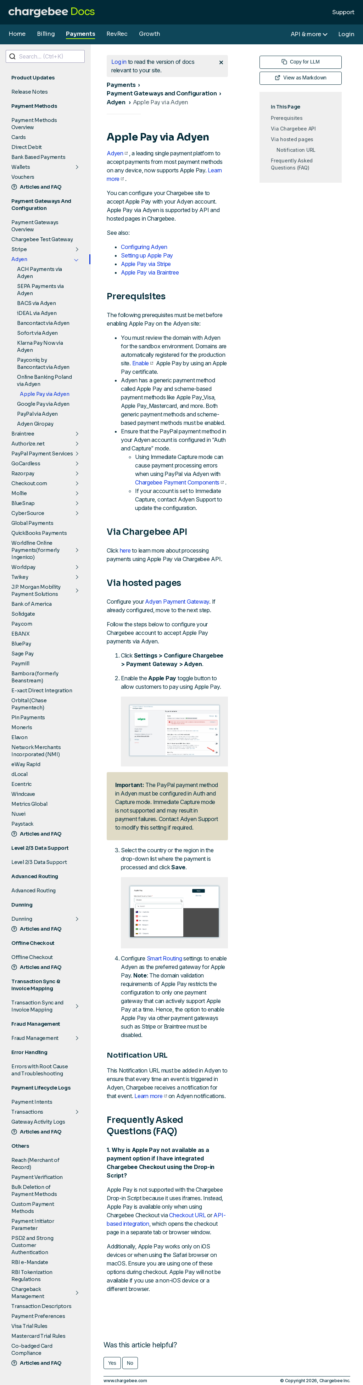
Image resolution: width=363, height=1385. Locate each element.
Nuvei (18, 814)
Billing (46, 34)
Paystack (22, 824)
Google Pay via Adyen (43, 404)
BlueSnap (23, 503)
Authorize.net (28, 444)
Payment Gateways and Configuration (162, 93)
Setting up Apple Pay (147, 255)
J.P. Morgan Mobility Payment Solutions (36, 590)
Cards (18, 137)
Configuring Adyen (144, 246)
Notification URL (296, 150)
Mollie (19, 493)
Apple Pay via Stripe (146, 263)
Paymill (20, 663)
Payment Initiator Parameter (32, 1224)
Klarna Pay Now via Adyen (40, 346)
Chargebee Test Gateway (42, 239)
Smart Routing (164, 958)
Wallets (20, 167)
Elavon (19, 737)
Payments (80, 34)
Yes (112, 1363)
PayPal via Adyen (37, 414)
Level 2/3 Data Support (39, 862)
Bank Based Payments (38, 157)
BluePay (21, 644)
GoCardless (25, 463)
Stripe (19, 249)
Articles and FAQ (36, 187)
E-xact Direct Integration (41, 690)
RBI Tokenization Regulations (31, 1275)
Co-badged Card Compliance (31, 1349)
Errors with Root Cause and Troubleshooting (39, 1070)
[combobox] (45, 56)
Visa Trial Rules (29, 1326)
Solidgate (23, 614)
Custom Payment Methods (32, 1207)
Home (17, 34)
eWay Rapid (25, 764)
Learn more (150, 1095)
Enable (142, 363)
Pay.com (21, 624)
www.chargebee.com (125, 1380)
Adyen (19, 259)
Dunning (21, 919)
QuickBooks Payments (39, 533)
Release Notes (29, 92)
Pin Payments (28, 717)
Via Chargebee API (293, 129)
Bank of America (31, 604)
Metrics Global (29, 804)
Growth (149, 34)
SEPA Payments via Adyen (40, 290)
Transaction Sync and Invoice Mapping (37, 1006)
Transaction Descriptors (41, 1306)
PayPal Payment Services (42, 453)
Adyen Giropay (35, 424)
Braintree (22, 434)
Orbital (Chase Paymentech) (29, 704)
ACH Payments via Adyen (39, 272)
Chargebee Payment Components (179, 482)
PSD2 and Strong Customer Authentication (32, 1245)
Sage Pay (22, 653)
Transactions (27, 1112)
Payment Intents (31, 1102)
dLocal (19, 774)
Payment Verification (37, 1177)
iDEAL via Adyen (36, 313)
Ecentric (21, 784)
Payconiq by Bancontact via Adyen (43, 363)
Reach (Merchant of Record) (35, 1163)
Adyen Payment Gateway (177, 601)
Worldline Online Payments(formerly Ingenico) (35, 550)
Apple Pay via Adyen (44, 394)
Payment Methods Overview (34, 124)
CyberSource (27, 513)
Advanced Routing (33, 890)
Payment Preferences (38, 1316)
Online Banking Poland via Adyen (44, 380)
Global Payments (32, 523)
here (125, 550)
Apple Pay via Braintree (150, 272)
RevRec (117, 34)
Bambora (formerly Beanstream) (34, 677)
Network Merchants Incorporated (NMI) (36, 751)
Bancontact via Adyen (43, 323)
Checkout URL (187, 1215)
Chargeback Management (27, 1293)
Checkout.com (29, 483)
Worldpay (23, 567)
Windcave (23, 794)
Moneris (21, 727)
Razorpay (22, 473)
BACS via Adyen (36, 303)
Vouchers (22, 177)
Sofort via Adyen (37, 333)
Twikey (19, 577)
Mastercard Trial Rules (38, 1336)
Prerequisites (287, 118)
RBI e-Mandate (29, 1262)
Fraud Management (34, 1038)
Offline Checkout (32, 957)
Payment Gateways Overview (34, 226)
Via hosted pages (292, 139)
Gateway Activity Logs (38, 1122)
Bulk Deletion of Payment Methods (34, 1190)
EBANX (20, 634)
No (130, 1363)
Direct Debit (26, 147)
